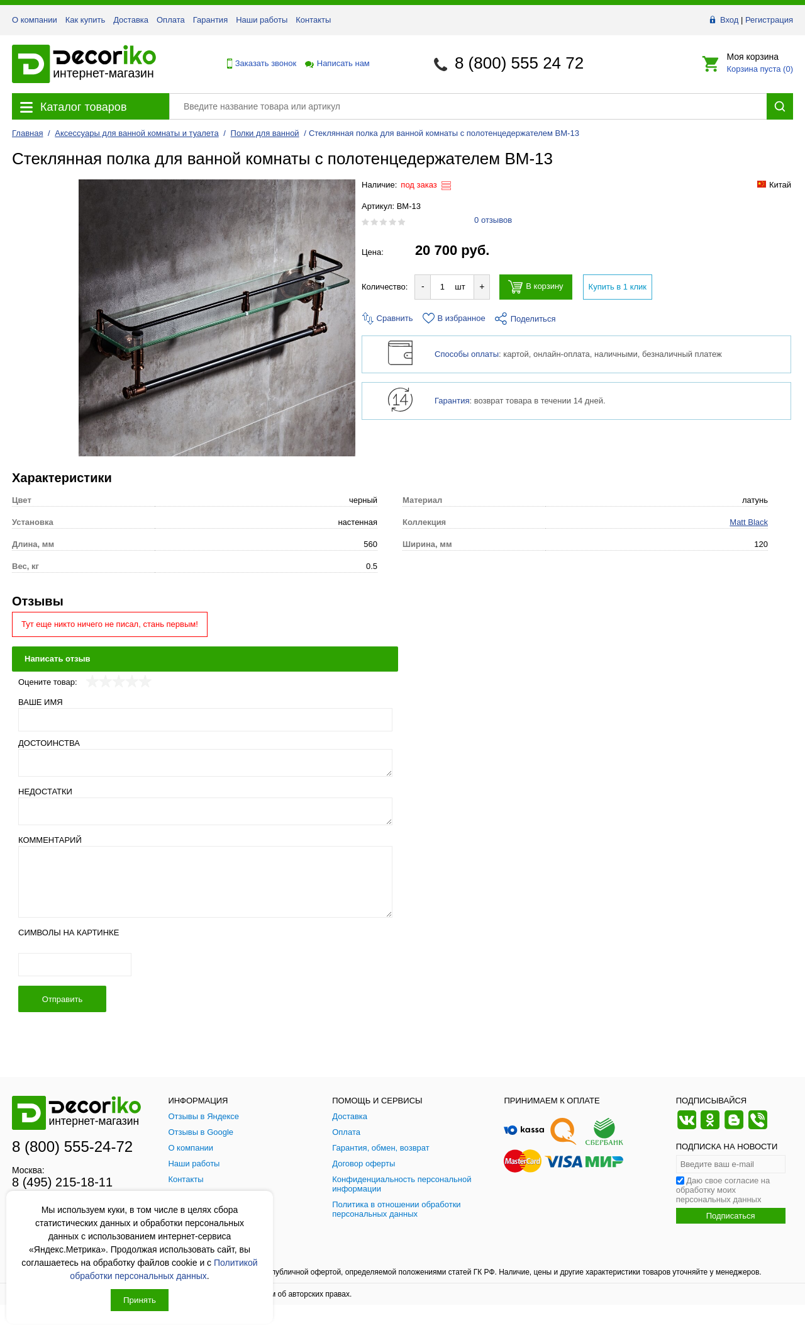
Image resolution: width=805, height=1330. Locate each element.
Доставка (130, 20)
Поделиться (525, 319)
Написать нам (336, 63)
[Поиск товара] (468, 106)
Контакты (313, 20)
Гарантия (210, 20)
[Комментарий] (205, 882)
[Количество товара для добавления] (442, 286)
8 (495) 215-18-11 (62, 1182)
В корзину (535, 286)
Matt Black (749, 522)
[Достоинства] (205, 763)
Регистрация (769, 20)
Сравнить (387, 318)
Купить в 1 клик (618, 286)
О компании (34, 20)
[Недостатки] (205, 811)
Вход (729, 20)
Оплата (171, 20)
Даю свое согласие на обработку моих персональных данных (723, 1190)
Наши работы (261, 20)
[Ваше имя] (205, 719)
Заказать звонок (258, 64)
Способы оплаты (467, 354)
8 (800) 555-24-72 (72, 1146)
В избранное (454, 318)
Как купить (85, 20)
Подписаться (730, 1215)
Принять (139, 1300)
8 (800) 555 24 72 (519, 63)
